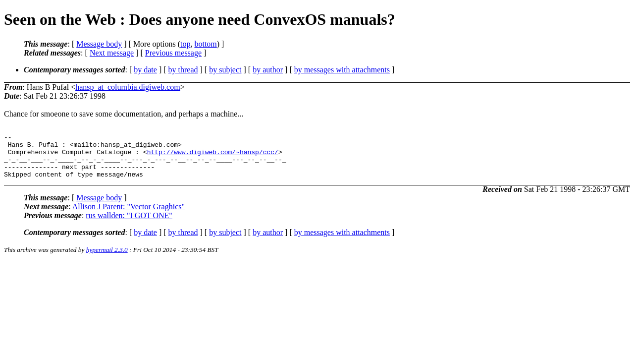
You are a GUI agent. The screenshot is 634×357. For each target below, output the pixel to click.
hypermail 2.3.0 (107, 258)
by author (268, 69)
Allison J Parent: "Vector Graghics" (128, 215)
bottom (205, 44)
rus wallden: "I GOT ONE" (129, 224)
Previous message (173, 53)
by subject (225, 69)
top (185, 44)
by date (145, 69)
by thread (183, 69)
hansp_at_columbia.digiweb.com (127, 87)
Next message (112, 53)
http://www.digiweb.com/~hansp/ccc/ (212, 156)
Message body (99, 44)
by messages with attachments (342, 69)
